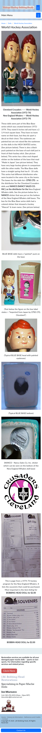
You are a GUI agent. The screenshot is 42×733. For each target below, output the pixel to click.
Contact (5, 719)
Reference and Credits (32, 717)
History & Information (15, 717)
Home (3, 717)
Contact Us (21, 730)
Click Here (9, 671)
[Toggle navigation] (38, 7)
